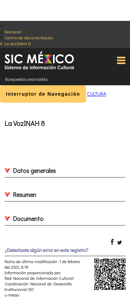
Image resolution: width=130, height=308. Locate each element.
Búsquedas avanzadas (26, 79)
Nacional (13, 31)
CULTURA (96, 93)
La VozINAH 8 (18, 43)
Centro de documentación (29, 37)
